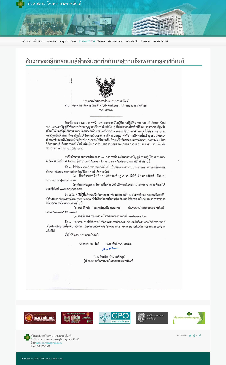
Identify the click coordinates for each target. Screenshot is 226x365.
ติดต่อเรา (145, 41)
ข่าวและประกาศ (87, 41)
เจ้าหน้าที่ (51, 41)
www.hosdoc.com (53, 358)
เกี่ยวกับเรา (38, 41)
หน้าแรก (26, 41)
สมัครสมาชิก (131, 41)
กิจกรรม (101, 41)
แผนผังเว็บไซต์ (160, 41)
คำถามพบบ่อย (115, 41)
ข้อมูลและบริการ (67, 41)
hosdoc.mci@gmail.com (49, 342)
